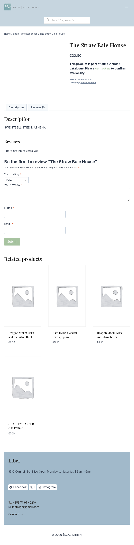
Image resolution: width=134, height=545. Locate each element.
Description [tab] (16, 107)
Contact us (15, 514)
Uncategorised (88, 82)
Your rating (12, 174)
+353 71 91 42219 (24, 502)
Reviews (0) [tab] (38, 107)
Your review (13, 185)
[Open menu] (126, 7)
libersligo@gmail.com (25, 507)
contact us (102, 68)
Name (9, 207)
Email (9, 223)
